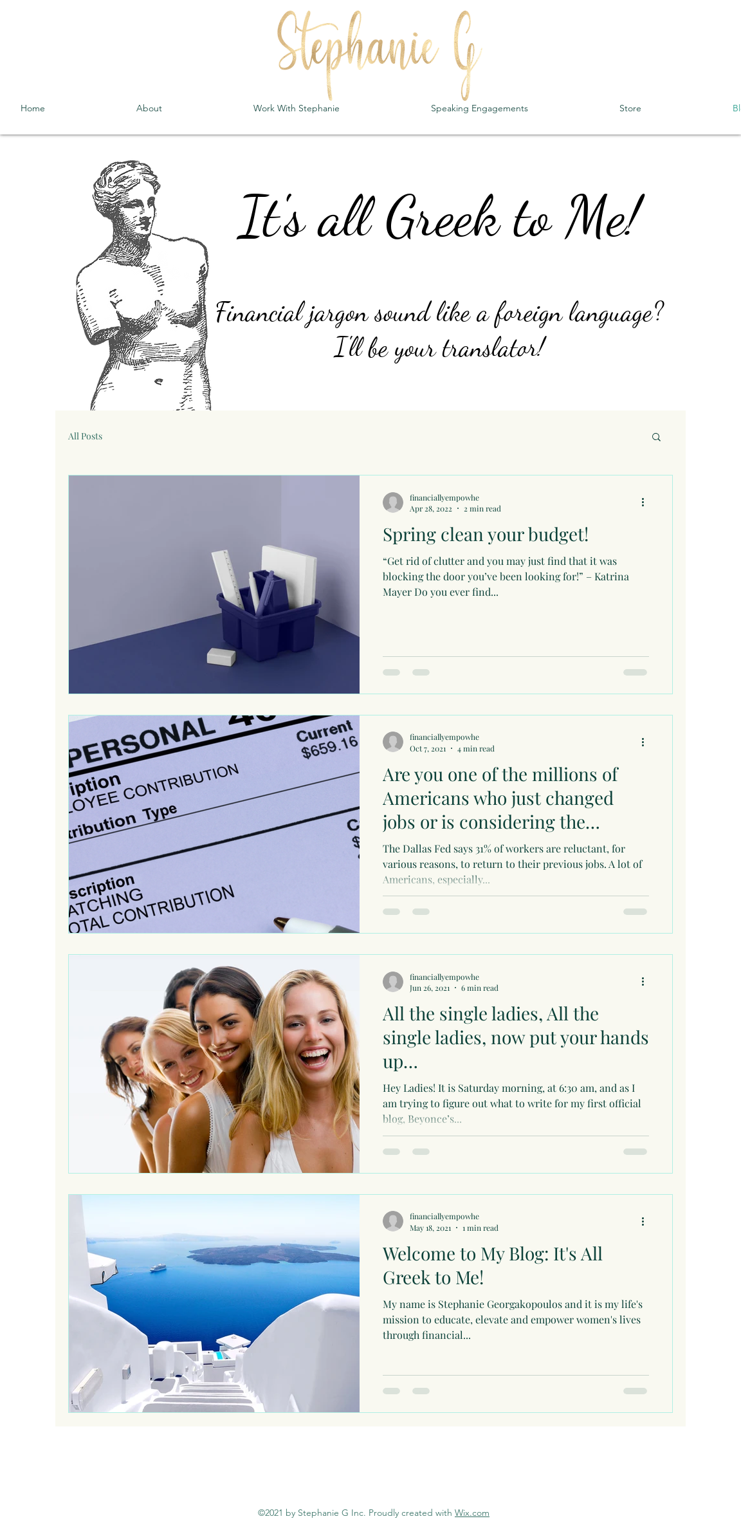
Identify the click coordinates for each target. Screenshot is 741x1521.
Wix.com (472, 1512)
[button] (656, 438)
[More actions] (647, 502)
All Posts (85, 436)
